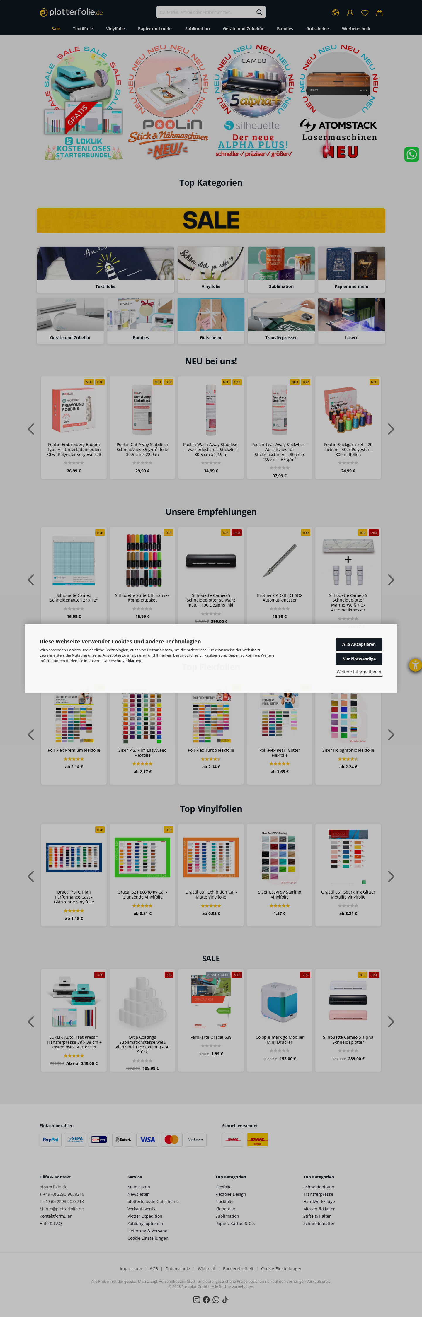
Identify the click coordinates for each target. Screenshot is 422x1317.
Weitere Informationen (359, 671)
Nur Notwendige (359, 659)
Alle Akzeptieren (359, 644)
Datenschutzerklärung (122, 660)
